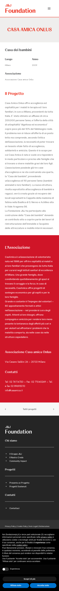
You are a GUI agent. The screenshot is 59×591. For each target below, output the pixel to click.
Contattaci (14, 508)
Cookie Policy (22, 526)
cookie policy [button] (21, 545)
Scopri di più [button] (29, 579)
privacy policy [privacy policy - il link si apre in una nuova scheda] (46, 537)
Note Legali (33, 526)
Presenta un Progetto (19, 482)
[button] (49, 8)
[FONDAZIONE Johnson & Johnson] (20, 8)
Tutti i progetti (29, 409)
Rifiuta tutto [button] (15, 585)
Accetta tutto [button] (43, 585)
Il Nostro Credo (16, 457)
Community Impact (18, 461)
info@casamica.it (14, 390)
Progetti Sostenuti (17, 486)
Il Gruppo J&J (15, 454)
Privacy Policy (10, 526)
